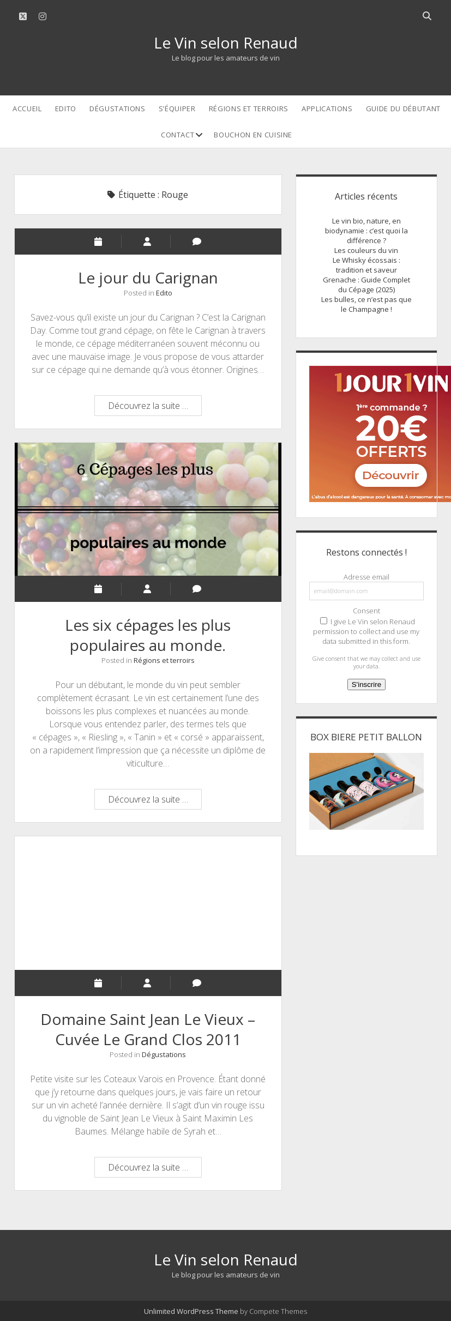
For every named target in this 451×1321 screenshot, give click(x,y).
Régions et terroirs (248, 108)
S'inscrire (366, 684)
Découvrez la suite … (154, 407)
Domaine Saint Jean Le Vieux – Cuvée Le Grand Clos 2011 (148, 903)
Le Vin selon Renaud (226, 42)
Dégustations (117, 108)
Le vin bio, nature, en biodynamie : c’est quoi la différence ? (366, 230)
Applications (327, 108)
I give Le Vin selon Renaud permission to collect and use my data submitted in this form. (366, 631)
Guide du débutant (403, 108)
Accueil (27, 108)
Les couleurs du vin (366, 250)
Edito (65, 108)
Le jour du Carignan (148, 277)
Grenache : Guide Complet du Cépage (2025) (366, 284)
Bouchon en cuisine (253, 135)
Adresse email (366, 577)
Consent (366, 611)
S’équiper (177, 108)
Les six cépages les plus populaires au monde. (148, 509)
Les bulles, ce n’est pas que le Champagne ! (366, 304)
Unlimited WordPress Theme (191, 1311)
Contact (178, 135)
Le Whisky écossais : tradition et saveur (366, 265)
